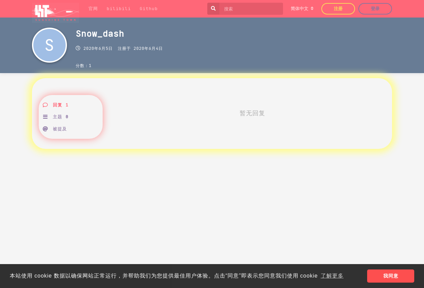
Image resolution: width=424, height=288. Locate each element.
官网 (93, 8)
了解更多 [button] (332, 276)
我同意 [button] (390, 276)
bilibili (119, 8)
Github (149, 8)
